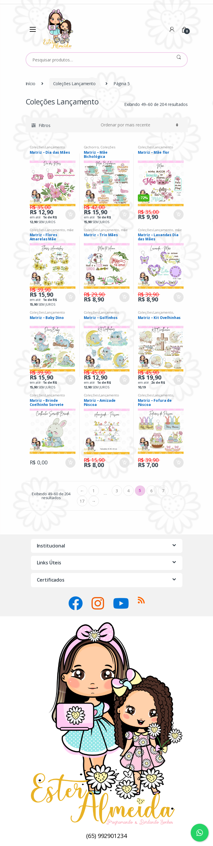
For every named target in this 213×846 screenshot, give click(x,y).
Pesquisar (178, 59)
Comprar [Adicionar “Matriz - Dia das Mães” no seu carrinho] (70, 214)
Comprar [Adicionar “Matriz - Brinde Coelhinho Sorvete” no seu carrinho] (70, 463)
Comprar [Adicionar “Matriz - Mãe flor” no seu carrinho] (178, 214)
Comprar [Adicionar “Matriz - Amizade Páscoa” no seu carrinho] (124, 463)
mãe (70, 230)
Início (30, 83)
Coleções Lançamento (74, 83)
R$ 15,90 (95, 460)
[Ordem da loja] (138, 125)
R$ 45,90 (149, 372)
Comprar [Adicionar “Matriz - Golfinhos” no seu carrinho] (124, 380)
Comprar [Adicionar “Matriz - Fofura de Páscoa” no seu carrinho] (178, 463)
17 (82, 501)
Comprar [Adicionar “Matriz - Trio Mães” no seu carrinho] (124, 297)
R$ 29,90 (95, 294)
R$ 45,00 (95, 372)
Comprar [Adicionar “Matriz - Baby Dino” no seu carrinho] (70, 380)
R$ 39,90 (41, 289)
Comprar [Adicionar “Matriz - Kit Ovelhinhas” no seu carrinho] (178, 380)
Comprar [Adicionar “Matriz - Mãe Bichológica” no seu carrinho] (124, 214)
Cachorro (91, 147)
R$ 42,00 (95, 207)
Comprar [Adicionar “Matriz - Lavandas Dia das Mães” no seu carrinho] (178, 297)
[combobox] (98, 59)
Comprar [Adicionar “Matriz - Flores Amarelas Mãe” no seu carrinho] (70, 297)
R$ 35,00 (41, 207)
